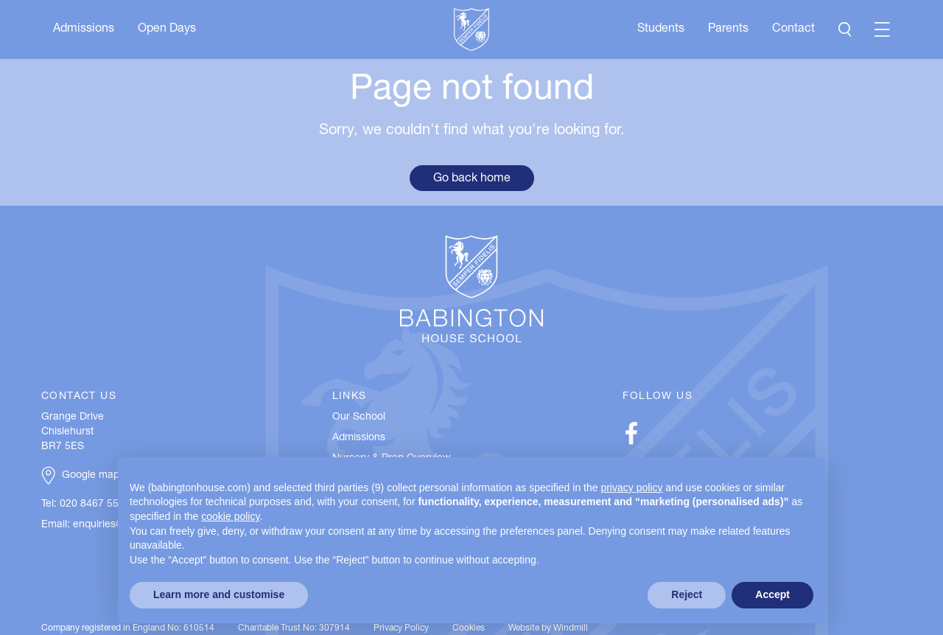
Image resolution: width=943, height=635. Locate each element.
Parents (728, 29)
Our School (358, 417)
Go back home (472, 179)
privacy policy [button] (631, 487)
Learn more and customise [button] (218, 594)
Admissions (83, 29)
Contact (793, 29)
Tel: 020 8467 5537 (85, 504)
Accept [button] (772, 594)
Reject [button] (686, 594)
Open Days (167, 29)
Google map (90, 476)
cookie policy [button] (230, 516)
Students (660, 29)
